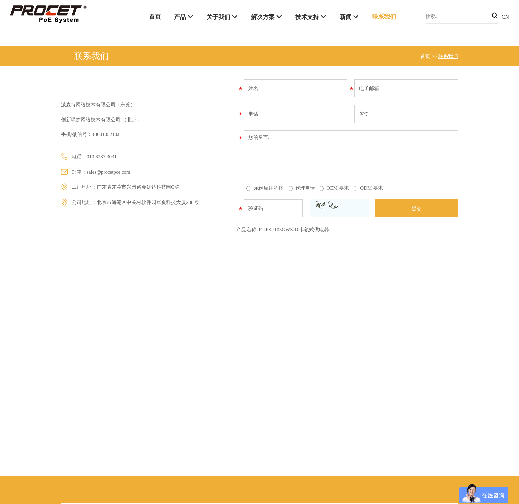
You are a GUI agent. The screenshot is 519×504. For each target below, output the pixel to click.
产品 (180, 17)
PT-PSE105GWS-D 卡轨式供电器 (294, 229)
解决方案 (263, 17)
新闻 (346, 17)
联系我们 (384, 16)
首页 (155, 16)
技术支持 (307, 17)
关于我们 (218, 17)
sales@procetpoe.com (108, 172)
